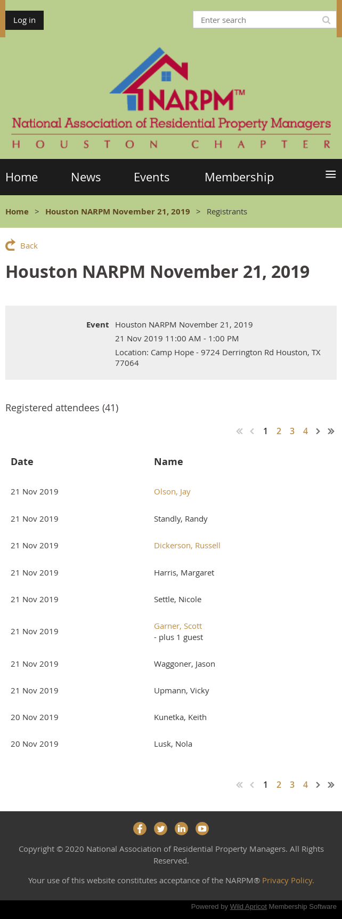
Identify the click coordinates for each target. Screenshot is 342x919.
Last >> (331, 431)
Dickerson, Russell (187, 545)
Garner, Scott (178, 625)
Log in (24, 19)
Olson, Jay (172, 491)
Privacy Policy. (288, 880)
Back (29, 245)
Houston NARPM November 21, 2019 (117, 211)
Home (17, 211)
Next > (318, 431)
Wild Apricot (248, 906)
